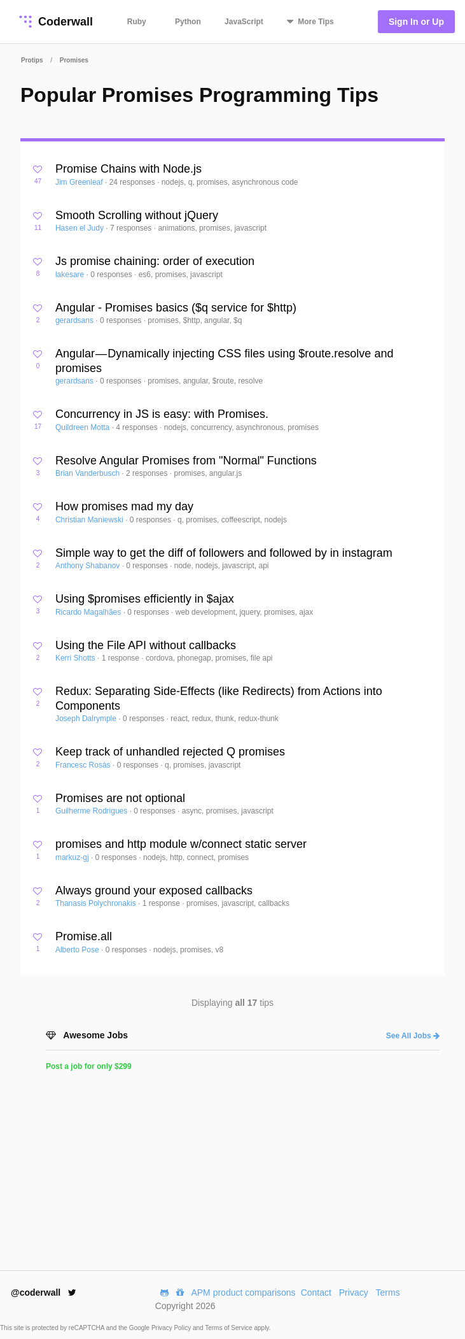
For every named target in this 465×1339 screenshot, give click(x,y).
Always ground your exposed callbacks (154, 890)
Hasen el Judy (80, 228)
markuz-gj (73, 857)
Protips (32, 60)
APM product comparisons (243, 1292)
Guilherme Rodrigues (92, 810)
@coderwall (43, 1292)
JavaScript (244, 21)
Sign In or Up (416, 22)
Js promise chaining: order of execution (154, 261)
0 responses (112, 274)
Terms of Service (229, 1327)
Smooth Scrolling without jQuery (136, 215)
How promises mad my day (124, 506)
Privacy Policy (172, 1327)
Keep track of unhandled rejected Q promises (170, 751)
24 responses (133, 182)
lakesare (71, 274)
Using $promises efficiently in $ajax (144, 598)
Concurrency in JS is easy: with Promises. (161, 414)
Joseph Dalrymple (86, 718)
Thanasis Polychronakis (96, 903)
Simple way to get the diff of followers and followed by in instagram (223, 553)
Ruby (136, 21)
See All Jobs (413, 1035)
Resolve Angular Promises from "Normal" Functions (186, 460)
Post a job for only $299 (89, 1066)
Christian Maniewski (90, 519)
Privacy (353, 1292)
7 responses (132, 228)
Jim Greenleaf (80, 182)
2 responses (148, 473)
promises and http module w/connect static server (181, 844)
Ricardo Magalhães (89, 612)
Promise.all (83, 936)
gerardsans (75, 320)
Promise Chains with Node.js (128, 168)
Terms (388, 1292)
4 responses (138, 427)
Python (188, 21)
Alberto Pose (78, 949)
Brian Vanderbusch (88, 473)
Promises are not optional (120, 798)
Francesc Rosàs (84, 765)
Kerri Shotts (76, 658)
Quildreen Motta (83, 427)
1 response (122, 658)
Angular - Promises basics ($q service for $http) (175, 307)
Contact (316, 1292)
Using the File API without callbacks (145, 645)
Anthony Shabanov (88, 565)
